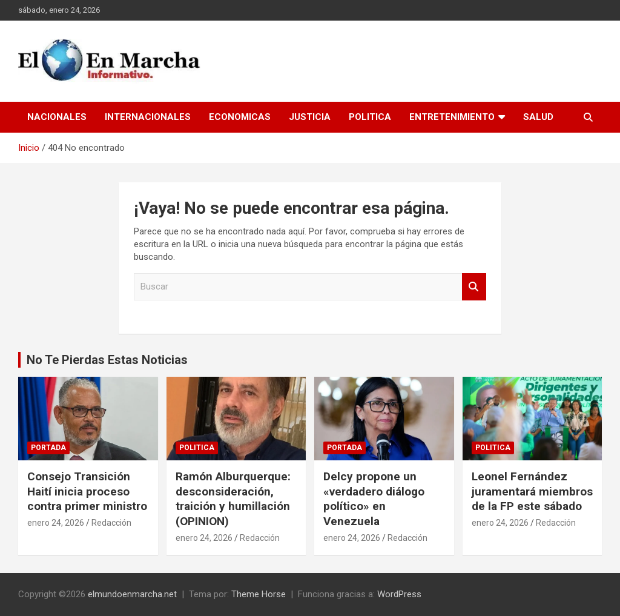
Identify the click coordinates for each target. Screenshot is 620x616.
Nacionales (57, 116)
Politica (370, 116)
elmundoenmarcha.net (132, 594)
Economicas (240, 116)
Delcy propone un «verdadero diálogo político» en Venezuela (373, 498)
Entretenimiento (452, 116)
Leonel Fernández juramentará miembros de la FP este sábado (532, 491)
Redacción (111, 523)
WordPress (399, 594)
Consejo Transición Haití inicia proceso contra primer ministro (87, 491)
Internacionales (148, 116)
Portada (48, 447)
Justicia (310, 116)
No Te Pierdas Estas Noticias (107, 360)
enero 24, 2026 (55, 523)
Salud (538, 116)
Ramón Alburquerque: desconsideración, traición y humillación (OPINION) (233, 498)
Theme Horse (258, 594)
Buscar (474, 286)
